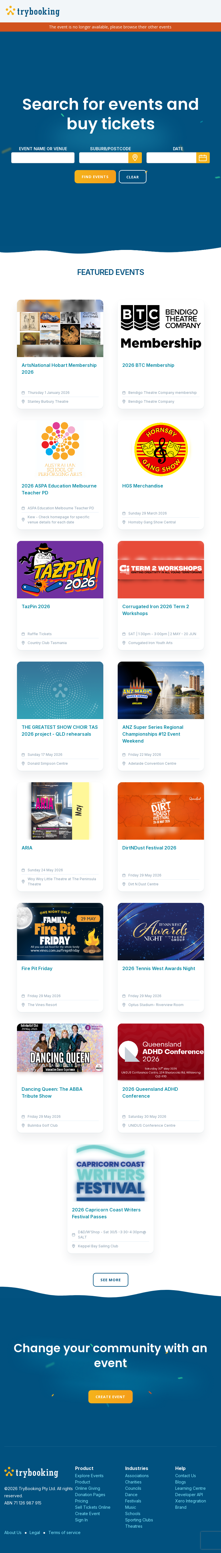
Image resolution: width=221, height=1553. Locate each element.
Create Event (110, 1396)
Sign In (81, 1519)
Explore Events (89, 1475)
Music (130, 1507)
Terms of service (64, 1532)
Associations (137, 1475)
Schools (132, 1513)
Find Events (95, 176)
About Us (13, 1532)
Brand (180, 1507)
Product (82, 1481)
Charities (133, 1481)
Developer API (189, 1494)
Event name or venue (43, 148)
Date (178, 148)
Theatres (133, 1526)
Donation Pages (90, 1494)
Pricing (81, 1500)
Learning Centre (190, 1488)
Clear (132, 177)
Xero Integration (190, 1500)
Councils (133, 1488)
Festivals (133, 1500)
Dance (131, 1494)
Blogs (180, 1481)
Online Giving (87, 1488)
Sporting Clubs (139, 1519)
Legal (35, 1532)
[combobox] (110, 157)
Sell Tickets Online (92, 1507)
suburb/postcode (110, 148)
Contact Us (185, 1475)
